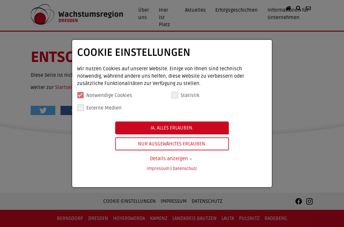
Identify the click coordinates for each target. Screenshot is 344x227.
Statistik (185, 95)
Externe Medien (99, 107)
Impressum (158, 168)
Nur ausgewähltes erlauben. (172, 144)
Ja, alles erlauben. (172, 128)
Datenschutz (185, 168)
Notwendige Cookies (104, 95)
